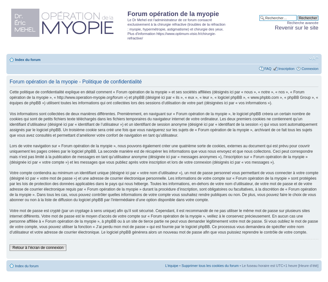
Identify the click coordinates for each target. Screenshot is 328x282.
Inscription (286, 69)
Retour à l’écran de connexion (37, 247)
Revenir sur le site (296, 28)
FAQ (267, 69)
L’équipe (171, 266)
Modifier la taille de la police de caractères (313, 58)
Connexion (309, 69)
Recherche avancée (302, 23)
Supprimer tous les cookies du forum (210, 266)
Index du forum (27, 60)
